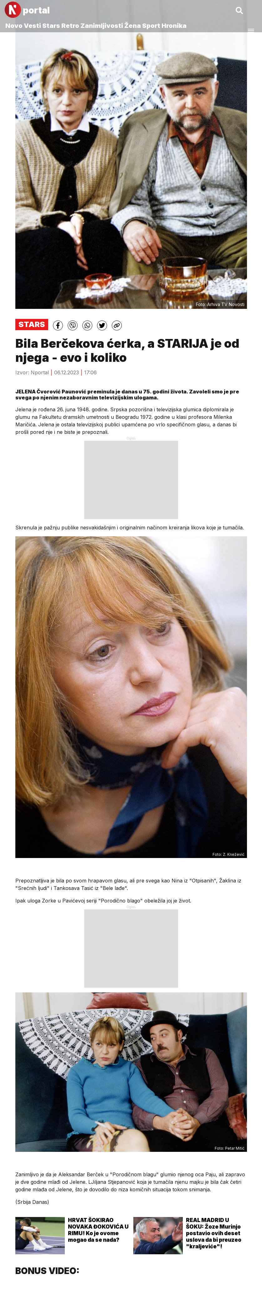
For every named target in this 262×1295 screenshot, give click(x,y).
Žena (132, 25)
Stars (51, 25)
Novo (14, 25)
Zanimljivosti (101, 25)
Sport (151, 25)
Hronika (174, 25)
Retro (70, 25)
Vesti (32, 25)
